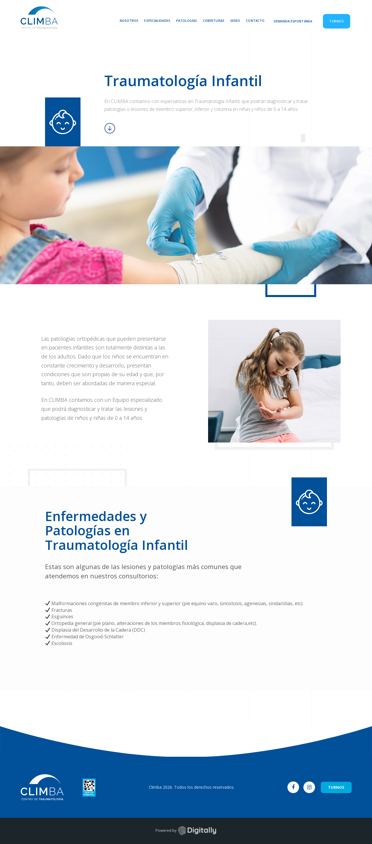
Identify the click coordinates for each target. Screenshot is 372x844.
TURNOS (336, 787)
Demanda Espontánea (293, 21)
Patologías (186, 20)
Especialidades (157, 20)
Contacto (255, 20)
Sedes (235, 20)
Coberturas (213, 20)
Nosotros (129, 20)
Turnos (336, 21)
